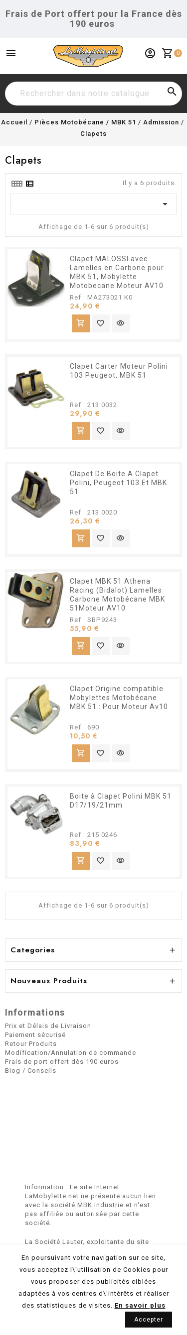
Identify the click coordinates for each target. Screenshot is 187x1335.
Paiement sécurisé (35, 1034)
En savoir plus (140, 1305)
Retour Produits (31, 1043)
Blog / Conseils (30, 1070)
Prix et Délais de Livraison (48, 1025)
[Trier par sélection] (93, 204)
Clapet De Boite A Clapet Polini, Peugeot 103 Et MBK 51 (118, 483)
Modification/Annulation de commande (70, 1052)
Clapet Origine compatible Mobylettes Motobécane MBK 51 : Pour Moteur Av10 (119, 698)
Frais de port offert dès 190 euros (62, 1061)
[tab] (16, 184)
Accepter (148, 1319)
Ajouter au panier (81, 323)
